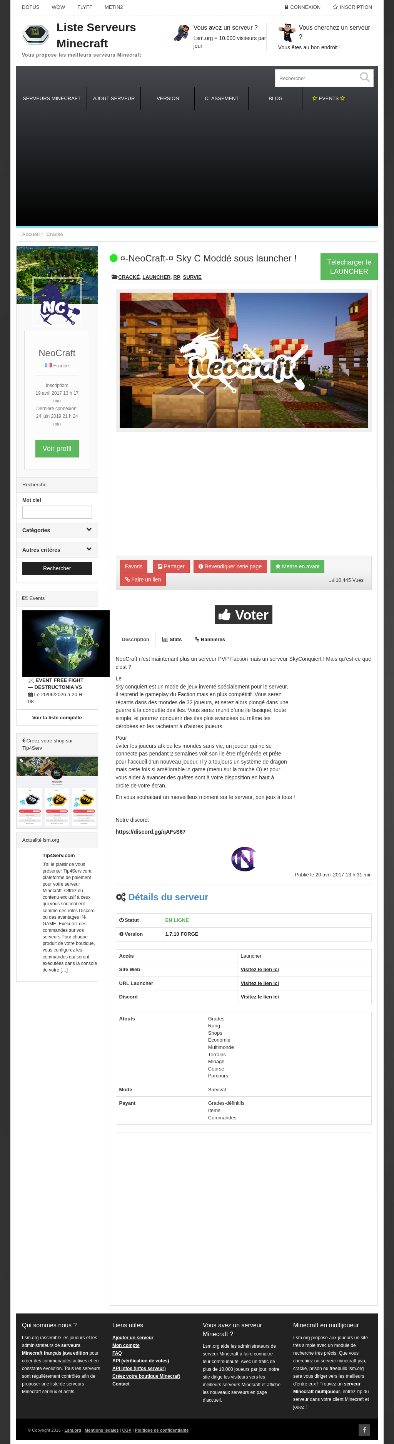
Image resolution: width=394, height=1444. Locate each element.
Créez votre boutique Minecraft (146, 1376)
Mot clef (31, 500)
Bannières (210, 639)
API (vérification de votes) (140, 1361)
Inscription (356, 7)
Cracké (54, 234)
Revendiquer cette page (230, 566)
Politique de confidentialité (162, 1430)
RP (177, 277)
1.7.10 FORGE (182, 934)
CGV (127, 1430)
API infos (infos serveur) (139, 1368)
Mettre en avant (297, 566)
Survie (192, 277)
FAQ (117, 1353)
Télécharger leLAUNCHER (349, 266)
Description (136, 639)
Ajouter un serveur (133, 1337)
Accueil (31, 234)
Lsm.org (73, 1430)
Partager (171, 566)
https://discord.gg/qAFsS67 (151, 832)
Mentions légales (102, 1430)
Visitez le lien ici (259, 969)
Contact (121, 1384)
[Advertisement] (197, 168)
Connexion (305, 7)
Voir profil (57, 448)
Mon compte (126, 1345)
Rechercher (57, 568)
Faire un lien (143, 579)
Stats (172, 639)
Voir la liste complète (57, 717)
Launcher (156, 277)
